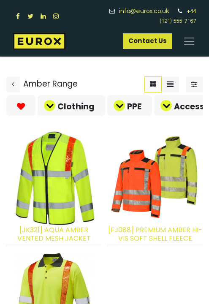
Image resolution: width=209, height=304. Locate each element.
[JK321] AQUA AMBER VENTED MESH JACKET (54, 234)
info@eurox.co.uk (147, 11)
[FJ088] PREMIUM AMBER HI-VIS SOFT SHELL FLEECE (155, 234)
